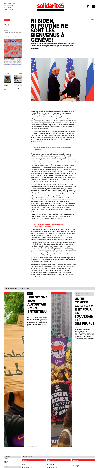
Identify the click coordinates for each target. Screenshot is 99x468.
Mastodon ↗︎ (6, 460)
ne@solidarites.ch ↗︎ (78, 467)
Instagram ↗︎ (6, 461)
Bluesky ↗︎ (6, 458)
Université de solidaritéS (9, 295)
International (7, 19)
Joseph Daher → (7, 26)
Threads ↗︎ (6, 462)
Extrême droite (62, 293)
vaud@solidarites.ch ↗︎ (54, 466)
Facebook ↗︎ (6, 463)
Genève (25, 460)
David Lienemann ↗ (95, 62)
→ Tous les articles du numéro (10, 66)
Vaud (49, 460)
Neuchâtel (75, 460)
